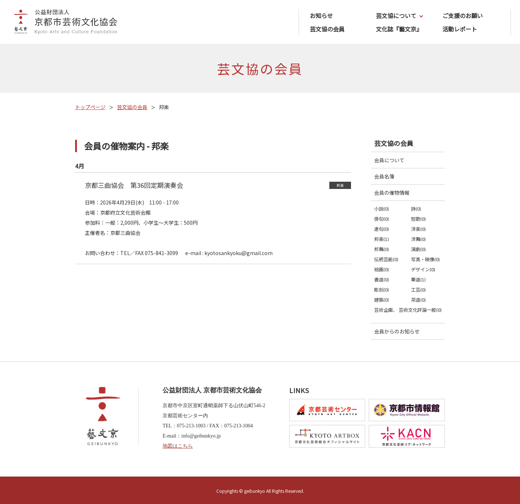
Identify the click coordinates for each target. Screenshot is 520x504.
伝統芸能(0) (386, 259)
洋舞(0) (418, 239)
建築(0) (381, 299)
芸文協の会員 (327, 29)
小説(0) (381, 208)
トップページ (90, 107)
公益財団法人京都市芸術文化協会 (63, 22)
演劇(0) (418, 249)
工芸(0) (418, 289)
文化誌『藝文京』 (399, 29)
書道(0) (381, 279)
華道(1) (418, 279)
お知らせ (321, 15)
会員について (389, 160)
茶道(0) (418, 299)
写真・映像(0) (425, 259)
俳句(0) (381, 218)
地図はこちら (177, 446)
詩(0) (416, 208)
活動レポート (459, 29)
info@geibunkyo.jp (201, 436)
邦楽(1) (381, 239)
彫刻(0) (381, 289)
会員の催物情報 (392, 192)
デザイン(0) (423, 269)
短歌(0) (418, 218)
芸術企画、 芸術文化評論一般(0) (408, 309)
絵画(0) (381, 269)
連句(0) (381, 229)
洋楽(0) (418, 229)
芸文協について (396, 15)
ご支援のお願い (462, 15)
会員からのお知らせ (397, 331)
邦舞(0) (381, 249)
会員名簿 (384, 176)
